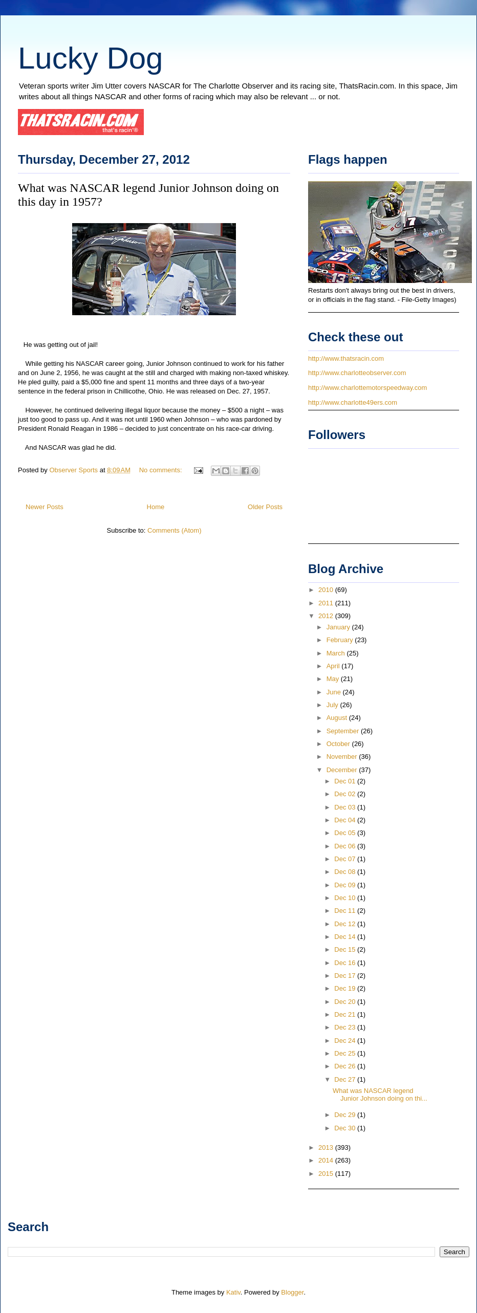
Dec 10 (345, 898)
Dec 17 (345, 975)
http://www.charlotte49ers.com (352, 402)
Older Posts (265, 507)
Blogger (292, 1292)
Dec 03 (345, 807)
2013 (326, 1147)
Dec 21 (345, 1014)
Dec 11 (345, 910)
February (341, 640)
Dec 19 (345, 988)
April (334, 666)
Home (156, 507)
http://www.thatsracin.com (346, 358)
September (344, 731)
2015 (326, 1173)
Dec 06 (345, 846)
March (337, 653)
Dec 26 (345, 1066)
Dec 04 (345, 820)
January (339, 627)
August (338, 717)
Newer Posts (44, 507)
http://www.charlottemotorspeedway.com (367, 387)
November (343, 756)
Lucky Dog (90, 58)
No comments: (161, 470)
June (335, 692)
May (334, 679)
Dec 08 (345, 872)
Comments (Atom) (174, 530)
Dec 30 (345, 1128)
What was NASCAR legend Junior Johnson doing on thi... (380, 1095)
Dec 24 (345, 1040)
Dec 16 (345, 963)
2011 (326, 603)
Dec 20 (345, 1001)
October (339, 744)
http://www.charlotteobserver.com (357, 373)
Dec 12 (345, 924)
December (343, 770)
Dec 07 (345, 859)
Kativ (233, 1292)
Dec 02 (345, 794)
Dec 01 (345, 781)
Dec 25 (345, 1053)
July (333, 705)
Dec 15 (345, 949)
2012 (326, 616)
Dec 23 (345, 1027)
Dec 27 (345, 1079)
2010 (326, 590)
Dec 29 (345, 1115)
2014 (326, 1160)
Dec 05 (345, 833)
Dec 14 (345, 936)
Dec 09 (345, 885)
